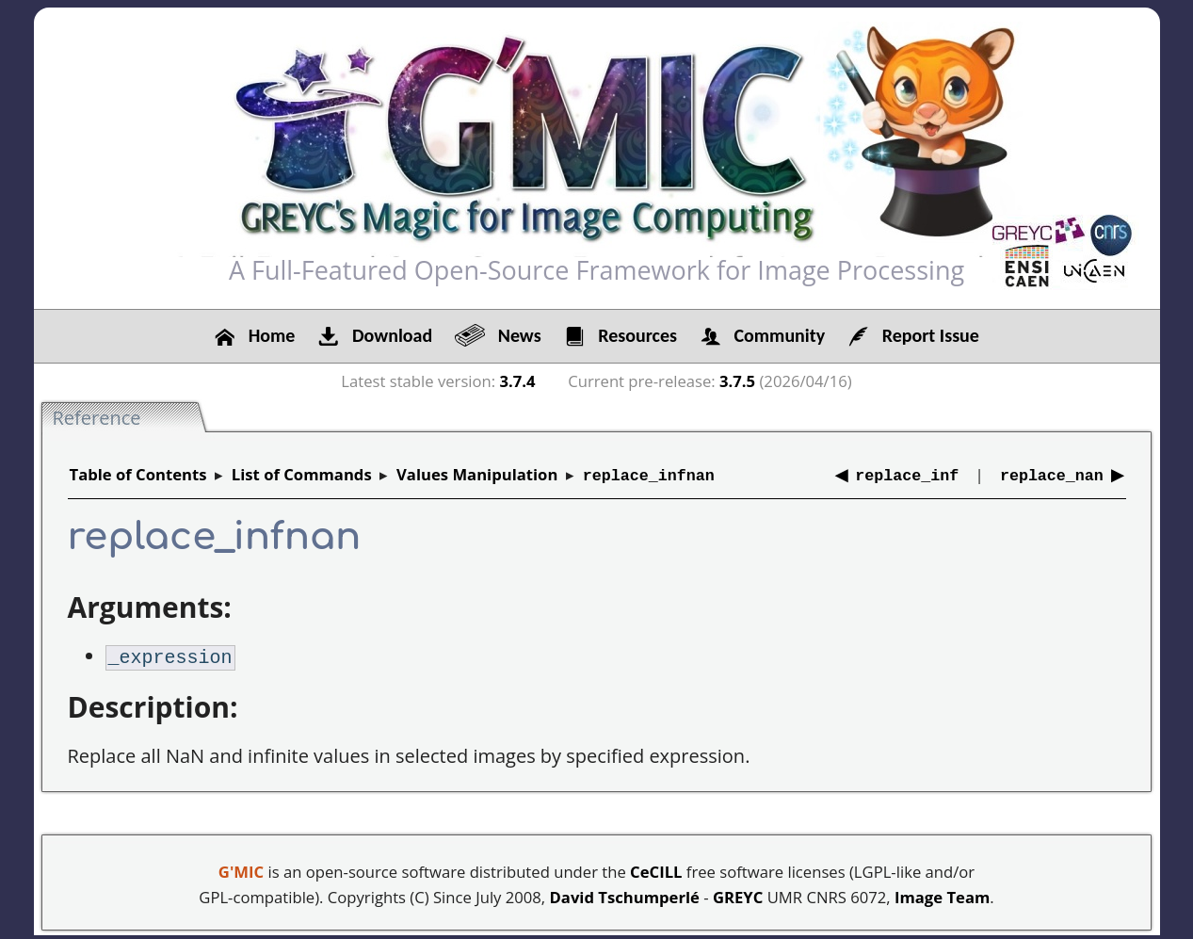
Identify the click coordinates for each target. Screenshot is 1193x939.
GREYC (738, 893)
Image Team (942, 893)
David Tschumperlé (625, 893)
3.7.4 (518, 381)
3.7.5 (737, 381)
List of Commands (302, 474)
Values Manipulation (476, 474)
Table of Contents (138, 474)
